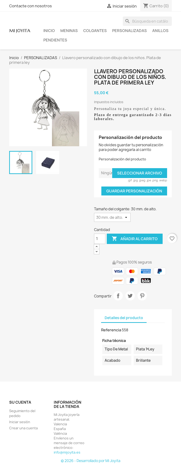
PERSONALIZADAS (129, 30)
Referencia (111, 330)
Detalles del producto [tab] (124, 317)
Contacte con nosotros (30, 5)
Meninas (69, 30)
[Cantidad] (99, 239)
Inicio (49, 30)
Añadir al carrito (135, 239)
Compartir (118, 296)
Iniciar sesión (19, 422)
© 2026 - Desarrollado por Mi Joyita (90, 460)
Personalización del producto (122, 159)
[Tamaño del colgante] (112, 217)
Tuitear (130, 296)
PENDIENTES (55, 40)
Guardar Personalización (134, 191)
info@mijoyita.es (67, 452)
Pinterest (142, 296)
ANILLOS (160, 30)
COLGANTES (95, 30)
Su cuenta (20, 402)
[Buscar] (147, 21)
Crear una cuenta (23, 428)
